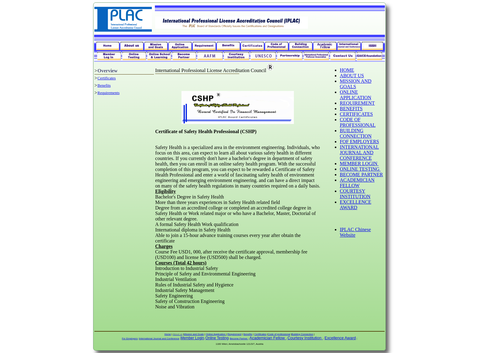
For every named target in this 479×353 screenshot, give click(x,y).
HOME (347, 70)
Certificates (106, 78)
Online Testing (217, 338)
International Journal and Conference (159, 338)
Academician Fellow (267, 338)
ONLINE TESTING (360, 169)
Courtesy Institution (304, 338)
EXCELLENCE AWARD (355, 204)
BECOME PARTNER (361, 174)
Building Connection (302, 334)
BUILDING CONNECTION (355, 133)
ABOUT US (352, 75)
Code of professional (279, 334)
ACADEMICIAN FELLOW (357, 182)
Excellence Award (340, 338)
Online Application (216, 334)
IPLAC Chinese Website (355, 232)
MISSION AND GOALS (355, 83)
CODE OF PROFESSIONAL (357, 122)
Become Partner (239, 338)
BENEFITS (351, 108)
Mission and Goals (194, 334)
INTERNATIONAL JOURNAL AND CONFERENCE (359, 152)
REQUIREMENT (357, 103)
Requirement (234, 334)
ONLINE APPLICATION (355, 94)
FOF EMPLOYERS (359, 141)
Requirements (108, 92)
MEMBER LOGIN (359, 163)
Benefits (104, 85)
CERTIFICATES (356, 114)
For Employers (130, 338)
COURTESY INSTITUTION (355, 193)
